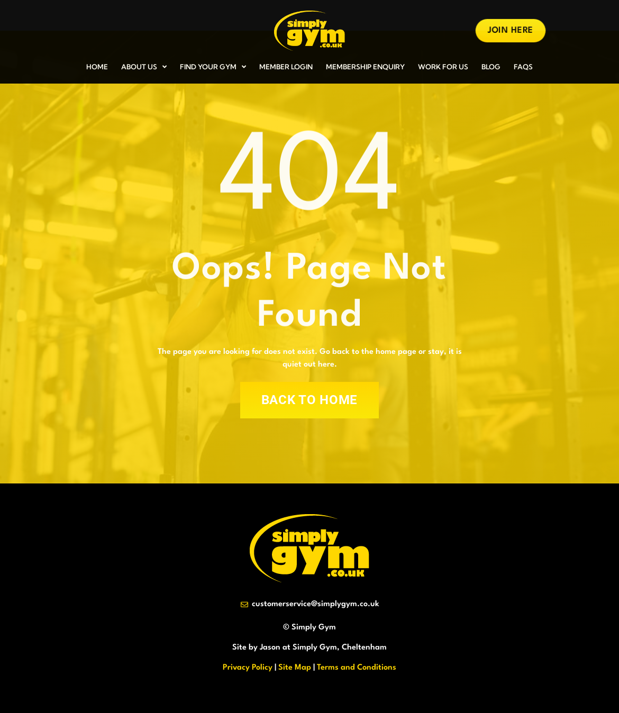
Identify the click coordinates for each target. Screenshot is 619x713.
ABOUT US (144, 67)
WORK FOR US (443, 66)
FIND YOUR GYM (213, 67)
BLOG (490, 66)
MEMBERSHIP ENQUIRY (365, 66)
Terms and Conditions (356, 668)
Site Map (294, 668)
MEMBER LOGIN (286, 66)
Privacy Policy (247, 668)
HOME (97, 66)
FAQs (523, 66)
